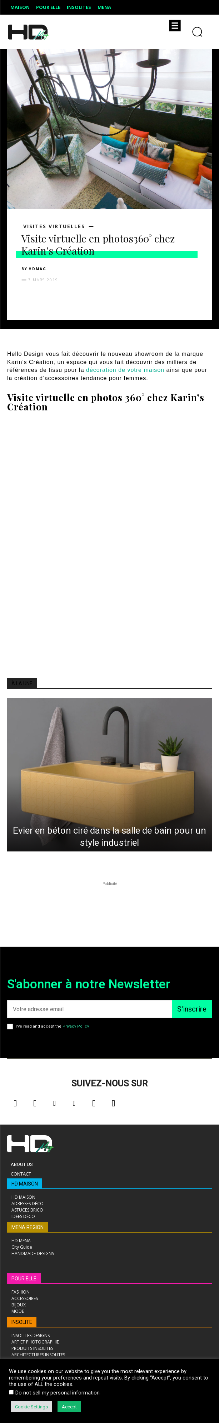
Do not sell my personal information (57, 1392)
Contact (21, 1174)
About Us (22, 1164)
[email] (89, 1009)
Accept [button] (69, 1406)
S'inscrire (191, 1009)
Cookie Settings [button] (31, 1406)
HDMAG (37, 268)
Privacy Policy (76, 1026)
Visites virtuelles (54, 226)
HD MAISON (24, 1184)
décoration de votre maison (125, 370)
